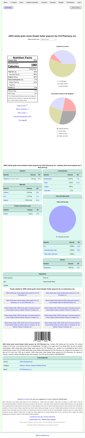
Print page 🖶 (22, 120)
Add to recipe (22, 113)
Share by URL (22, 106)
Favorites (53, 2)
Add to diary (8, 7)
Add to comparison (21, 109)
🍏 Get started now (42, 435)
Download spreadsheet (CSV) (22, 116)
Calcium (6, 192)
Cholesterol (47, 267)
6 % (38, 214)
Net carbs (47, 190)
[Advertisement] (42, 22)
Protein (6, 214)
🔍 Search (13, 2)
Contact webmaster (49, 417)
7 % (78, 179)
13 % (78, 246)
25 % (78, 250)
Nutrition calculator (32, 2)
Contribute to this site (36, 417)
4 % (37, 196)
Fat (45, 246)
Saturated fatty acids (50, 250)
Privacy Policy (38, 422)
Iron (5, 196)
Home (21, 2)
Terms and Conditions (26, 422)
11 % (77, 182)
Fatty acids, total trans (51, 254)
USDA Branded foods (26, 361)
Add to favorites (76, 7)
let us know (25, 399)
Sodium (6, 200)
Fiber (45, 182)
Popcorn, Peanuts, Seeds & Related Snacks (33, 365)
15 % (37, 200)
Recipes (61, 2)
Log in (79, 2)
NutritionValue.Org (35, 419)
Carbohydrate (48, 179)
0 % (39, 179)
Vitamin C (6, 179)
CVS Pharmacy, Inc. (26, 369)
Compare (44, 2)
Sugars (46, 186)
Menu (5, 2)
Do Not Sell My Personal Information (54, 422)
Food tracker (70, 2)
